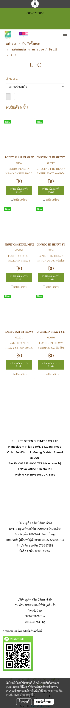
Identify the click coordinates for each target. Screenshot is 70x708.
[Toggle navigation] (65, 35)
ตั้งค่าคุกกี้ (24, 701)
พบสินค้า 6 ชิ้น (17, 107)
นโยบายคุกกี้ (26, 694)
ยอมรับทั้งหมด (44, 701)
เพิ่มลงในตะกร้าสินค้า (19, 190)
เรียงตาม (13, 79)
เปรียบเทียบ (20, 200)
